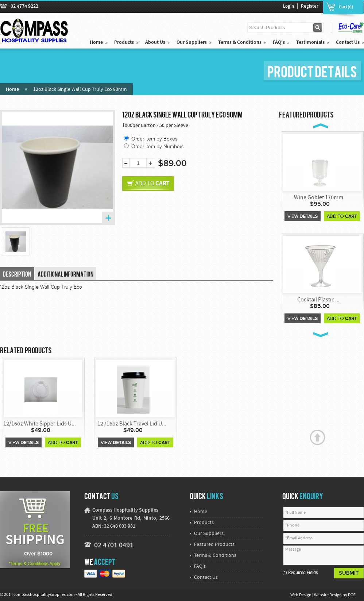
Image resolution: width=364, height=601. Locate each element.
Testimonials (310, 42)
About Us (155, 42)
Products (124, 42)
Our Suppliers (192, 42)
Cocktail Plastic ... (318, 300)
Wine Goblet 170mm (318, 198)
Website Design (328, 595)
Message (323, 555)
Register (309, 6)
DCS (351, 595)
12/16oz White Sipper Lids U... (39, 424)
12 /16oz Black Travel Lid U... (131, 424)
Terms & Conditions (240, 42)
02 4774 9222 (24, 6)
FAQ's (279, 42)
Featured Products (214, 544)
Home (96, 42)
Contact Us (348, 42)
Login (288, 6)
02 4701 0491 (113, 545)
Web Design (301, 595)
